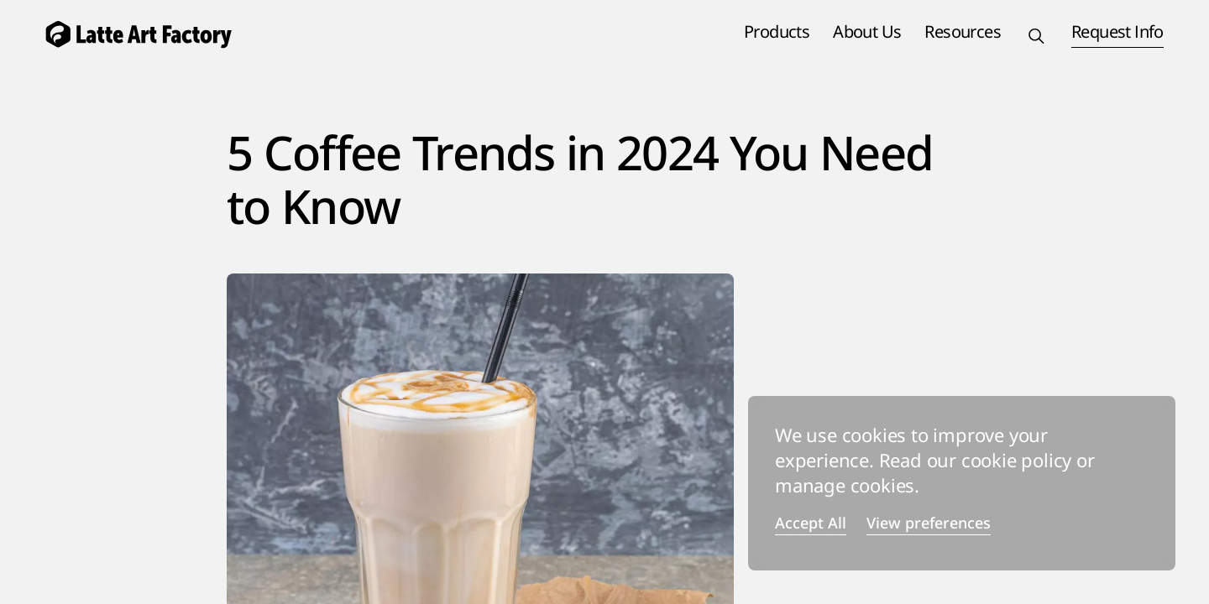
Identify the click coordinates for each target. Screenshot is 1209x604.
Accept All (810, 523)
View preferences (928, 523)
